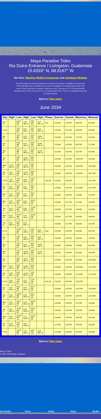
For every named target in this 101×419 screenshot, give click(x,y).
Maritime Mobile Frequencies (42, 78)
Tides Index (55, 99)
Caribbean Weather (76, 78)
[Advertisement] (51, 23)
